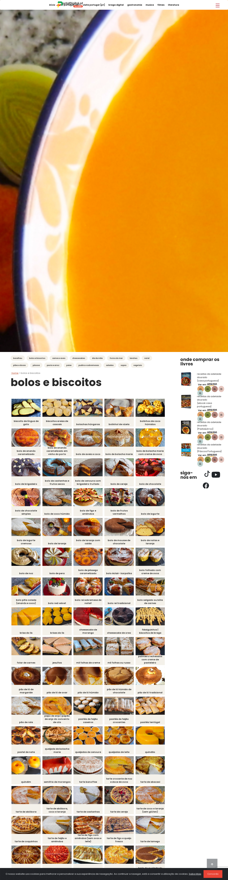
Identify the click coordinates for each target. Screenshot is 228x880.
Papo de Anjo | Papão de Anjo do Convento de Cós (58, 722)
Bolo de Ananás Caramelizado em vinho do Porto (58, 451)
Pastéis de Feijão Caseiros (90, 723)
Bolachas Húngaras (90, 424)
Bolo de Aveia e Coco (89, 454)
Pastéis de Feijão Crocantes (121, 723)
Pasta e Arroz (53, 365)
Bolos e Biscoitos (37, 358)
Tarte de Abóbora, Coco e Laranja (58, 813)
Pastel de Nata (26, 755)
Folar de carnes (26, 664)
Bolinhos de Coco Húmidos (153, 423)
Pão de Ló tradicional (153, 695)
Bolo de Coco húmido (58, 514)
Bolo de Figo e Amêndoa (90, 513)
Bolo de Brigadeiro (26, 484)
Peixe (68, 365)
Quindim (26, 785)
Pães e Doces (19, 365)
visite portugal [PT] (94, 4)
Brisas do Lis (58, 634)
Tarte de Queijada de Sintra (153, 873)
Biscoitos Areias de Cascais (58, 423)
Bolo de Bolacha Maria (121, 453)
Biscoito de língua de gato (26, 423)
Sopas (123, 365)
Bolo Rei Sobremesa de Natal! (89, 603)
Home (14, 373)
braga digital (116, 4)
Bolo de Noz (26, 574)
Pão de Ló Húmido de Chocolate (121, 693)
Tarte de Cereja (121, 815)
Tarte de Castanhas (90, 815)
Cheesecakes (78, 358)
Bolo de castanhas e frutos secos (58, 483)
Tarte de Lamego (153, 845)
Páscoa (36, 365)
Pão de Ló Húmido (90, 695)
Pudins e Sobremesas (89, 365)
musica (150, 4)
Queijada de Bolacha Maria (58, 753)
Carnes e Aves (58, 358)
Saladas (110, 365)
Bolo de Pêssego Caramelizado (90, 573)
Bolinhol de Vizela (121, 424)
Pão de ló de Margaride (26, 693)
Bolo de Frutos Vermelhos (121, 513)
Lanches (133, 358)
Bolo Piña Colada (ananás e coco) (26, 603)
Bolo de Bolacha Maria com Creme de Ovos (153, 451)
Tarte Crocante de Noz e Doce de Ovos (121, 783)
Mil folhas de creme (90, 664)
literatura (173, 4)
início (52, 4)
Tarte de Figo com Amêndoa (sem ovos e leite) (90, 842)
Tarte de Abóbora (26, 815)
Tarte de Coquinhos (26, 845)
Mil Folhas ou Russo (121, 664)
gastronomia (134, 4)
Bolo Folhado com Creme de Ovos (153, 573)
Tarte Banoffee (90, 785)
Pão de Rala (26, 725)
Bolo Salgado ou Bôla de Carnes (153, 603)
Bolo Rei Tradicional (121, 604)
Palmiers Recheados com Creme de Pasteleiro (153, 661)
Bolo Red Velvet (58, 604)
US (200, 389)
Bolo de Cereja (121, 484)
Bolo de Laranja (58, 544)
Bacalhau (17, 358)
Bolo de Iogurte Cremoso (26, 543)
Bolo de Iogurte (153, 514)
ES (200, 393)
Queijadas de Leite (121, 755)
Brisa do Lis (26, 634)
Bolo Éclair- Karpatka (121, 574)
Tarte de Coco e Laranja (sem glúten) (153, 813)
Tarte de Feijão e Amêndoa (58, 843)
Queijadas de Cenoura (90, 755)
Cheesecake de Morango (90, 633)
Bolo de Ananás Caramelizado (26, 453)
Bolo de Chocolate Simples (26, 513)
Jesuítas (58, 664)
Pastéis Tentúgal (153, 725)
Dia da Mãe (97, 358)
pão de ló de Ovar (58, 695)
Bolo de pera (58, 574)
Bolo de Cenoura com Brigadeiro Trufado (90, 483)
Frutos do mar (116, 358)
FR (221, 389)
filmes (160, 4)
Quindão (153, 755)
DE (214, 389)
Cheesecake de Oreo (121, 634)
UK (207, 389)
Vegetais (137, 365)
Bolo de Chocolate (153, 484)
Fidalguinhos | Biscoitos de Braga (153, 633)
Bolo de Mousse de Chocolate (121, 543)
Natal (146, 358)
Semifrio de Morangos (58, 785)
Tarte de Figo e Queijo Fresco (122, 843)
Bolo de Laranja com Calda (89, 543)
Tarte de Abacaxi (153, 785)
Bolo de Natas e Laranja (153, 543)
